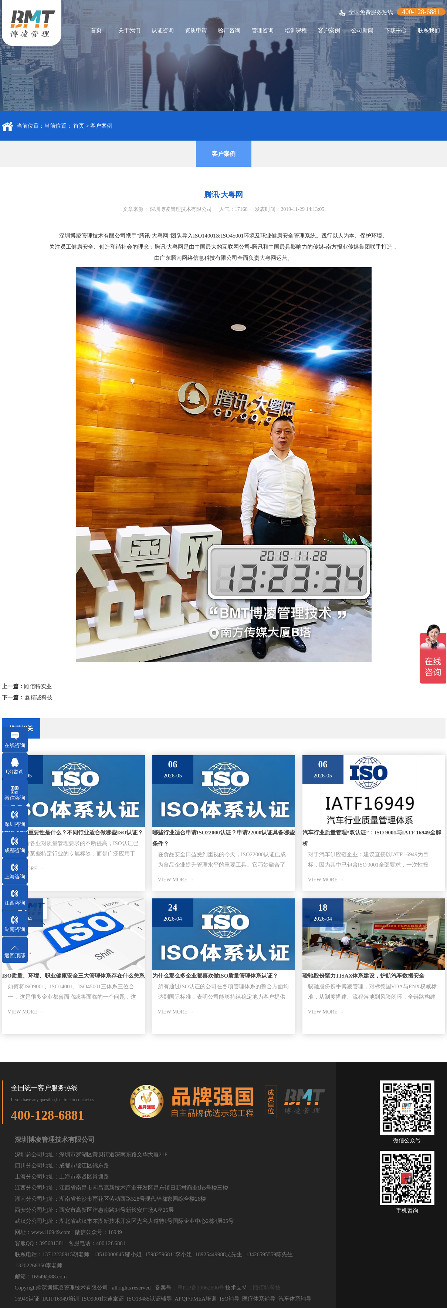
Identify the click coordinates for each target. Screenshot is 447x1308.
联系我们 (429, 30)
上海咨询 (14, 877)
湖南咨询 (14, 929)
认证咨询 (163, 30)
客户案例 (329, 30)
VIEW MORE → (176, 879)
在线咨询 (14, 745)
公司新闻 (362, 30)
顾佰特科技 (267, 1288)
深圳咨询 (14, 824)
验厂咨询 (229, 30)
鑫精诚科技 (39, 697)
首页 (96, 30)
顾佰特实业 (38, 686)
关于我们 (129, 30)
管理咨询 (262, 30)
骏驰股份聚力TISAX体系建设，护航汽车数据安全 (363, 976)
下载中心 (396, 30)
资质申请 (196, 30)
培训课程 (296, 30)
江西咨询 (14, 903)
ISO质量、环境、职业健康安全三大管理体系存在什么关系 (73, 976)
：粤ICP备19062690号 (198, 1288)
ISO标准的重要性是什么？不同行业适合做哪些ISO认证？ (72, 832)
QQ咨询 (15, 771)
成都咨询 (14, 850)
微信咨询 (14, 798)
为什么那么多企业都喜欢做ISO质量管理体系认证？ (215, 976)
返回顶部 (14, 955)
